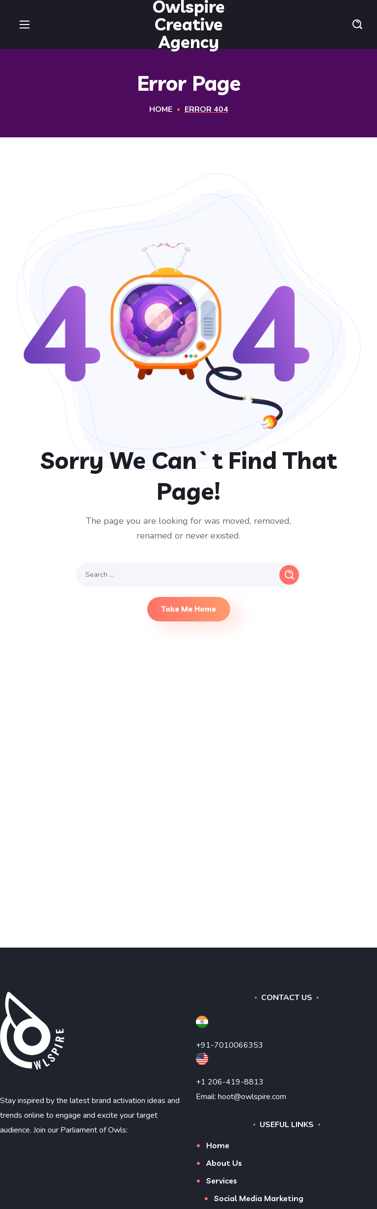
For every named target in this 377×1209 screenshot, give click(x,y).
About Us (224, 1163)
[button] (357, 24)
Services (221, 1180)
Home (160, 109)
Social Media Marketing (258, 1198)
